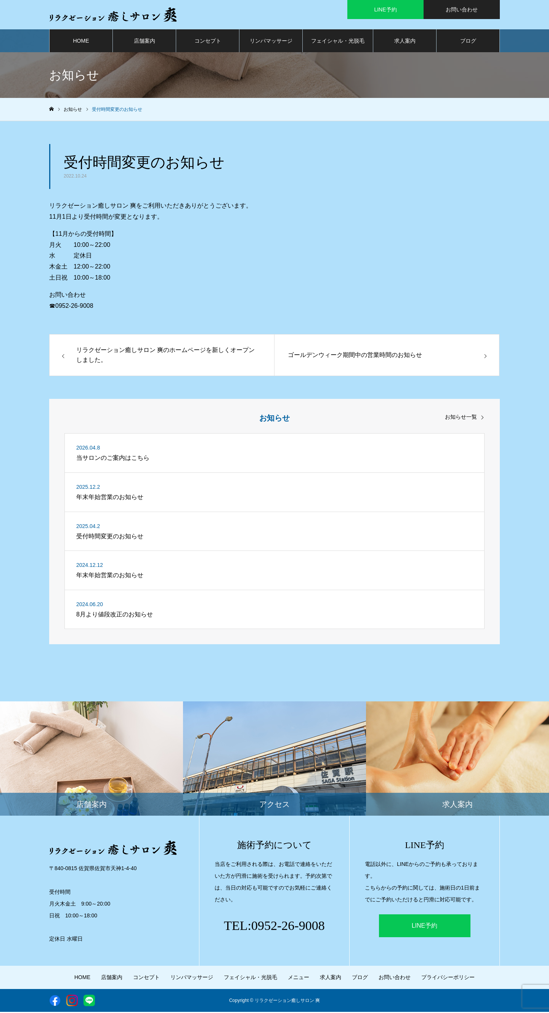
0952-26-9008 (74, 307)
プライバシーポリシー (448, 978)
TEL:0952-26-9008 (274, 927)
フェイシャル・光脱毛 (337, 42)
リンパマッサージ (271, 42)
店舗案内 (144, 42)
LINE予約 (425, 926)
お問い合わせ (395, 978)
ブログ (468, 42)
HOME (81, 42)
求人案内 (405, 42)
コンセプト (207, 42)
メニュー (298, 978)
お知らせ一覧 (461, 418)
